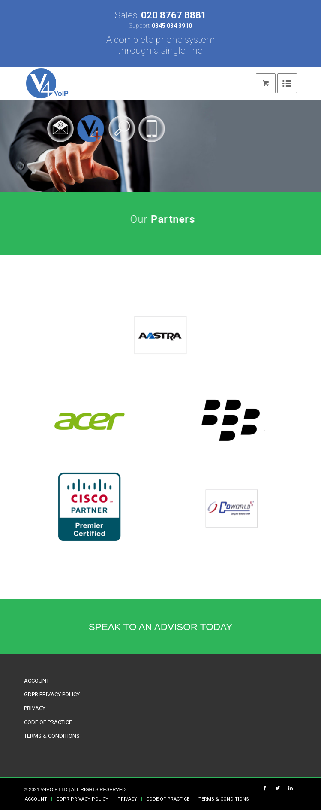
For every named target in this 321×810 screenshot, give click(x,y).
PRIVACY (34, 708)
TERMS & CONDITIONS (52, 736)
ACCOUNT (36, 680)
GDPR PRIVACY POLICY (52, 694)
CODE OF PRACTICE (48, 722)
